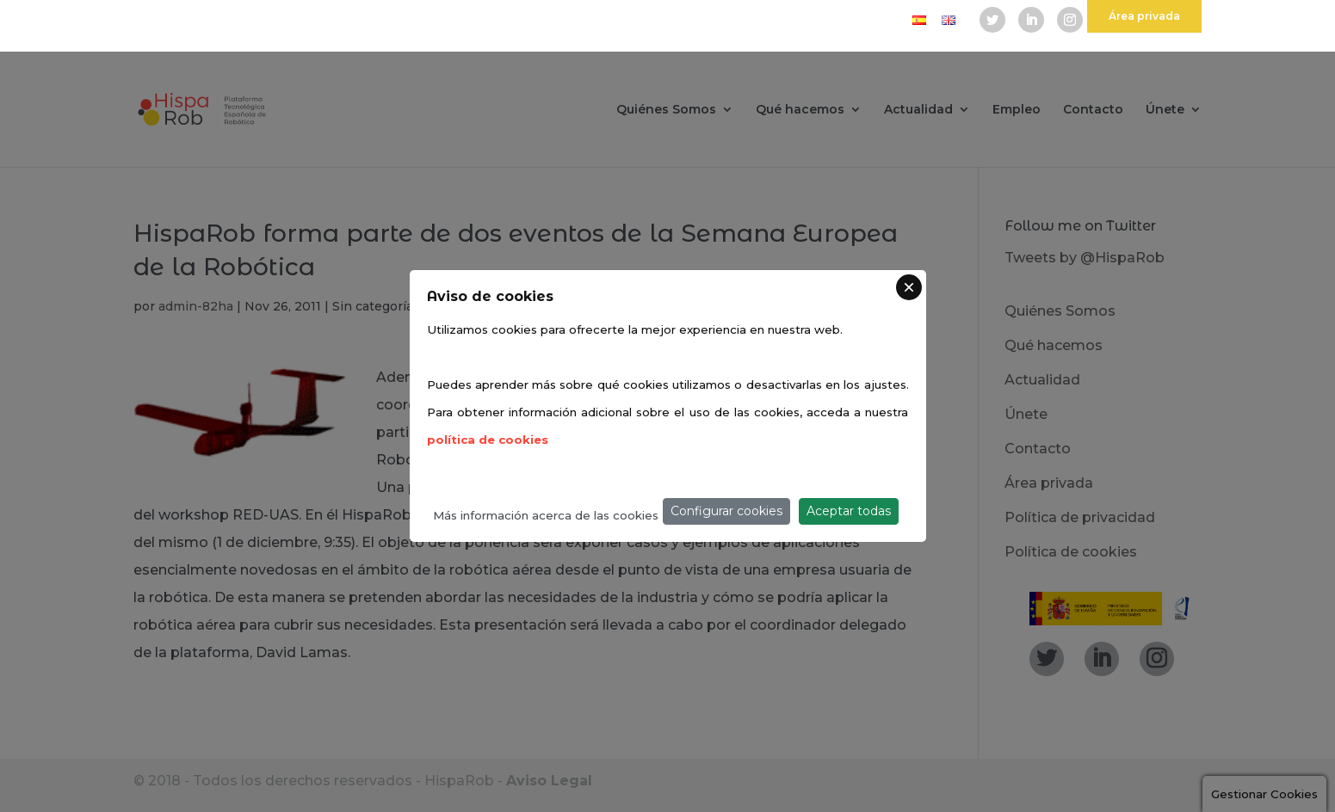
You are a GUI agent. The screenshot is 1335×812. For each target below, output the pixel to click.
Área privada (1144, 15)
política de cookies (487, 439)
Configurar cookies (726, 511)
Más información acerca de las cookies (545, 515)
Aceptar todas (849, 511)
